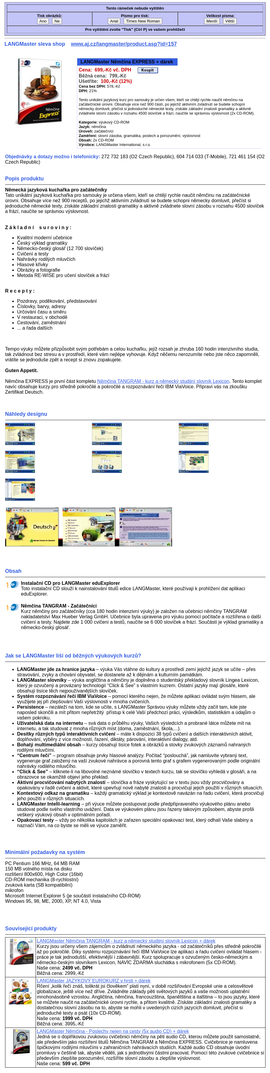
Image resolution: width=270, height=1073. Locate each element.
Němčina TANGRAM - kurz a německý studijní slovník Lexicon (163, 381)
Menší (212, 21)
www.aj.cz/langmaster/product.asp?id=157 (124, 44)
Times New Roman (143, 21)
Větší (229, 21)
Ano (43, 21)
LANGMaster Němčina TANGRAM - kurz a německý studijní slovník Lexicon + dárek (126, 940)
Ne (57, 21)
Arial (114, 21)
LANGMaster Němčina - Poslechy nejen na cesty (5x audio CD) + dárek (113, 1031)
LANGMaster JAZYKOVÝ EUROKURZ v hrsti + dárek (94, 980)
